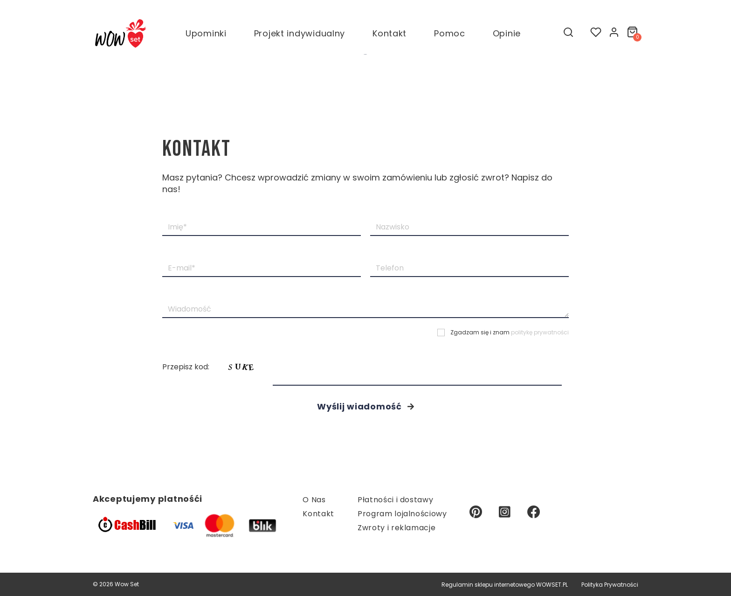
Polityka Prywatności (609, 585)
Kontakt (389, 36)
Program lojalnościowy (402, 514)
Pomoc (449, 36)
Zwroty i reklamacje (396, 528)
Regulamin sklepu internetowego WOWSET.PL (504, 585)
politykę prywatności (540, 332)
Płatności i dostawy (395, 500)
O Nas (314, 500)
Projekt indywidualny (299, 36)
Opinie (507, 36)
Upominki (206, 36)
